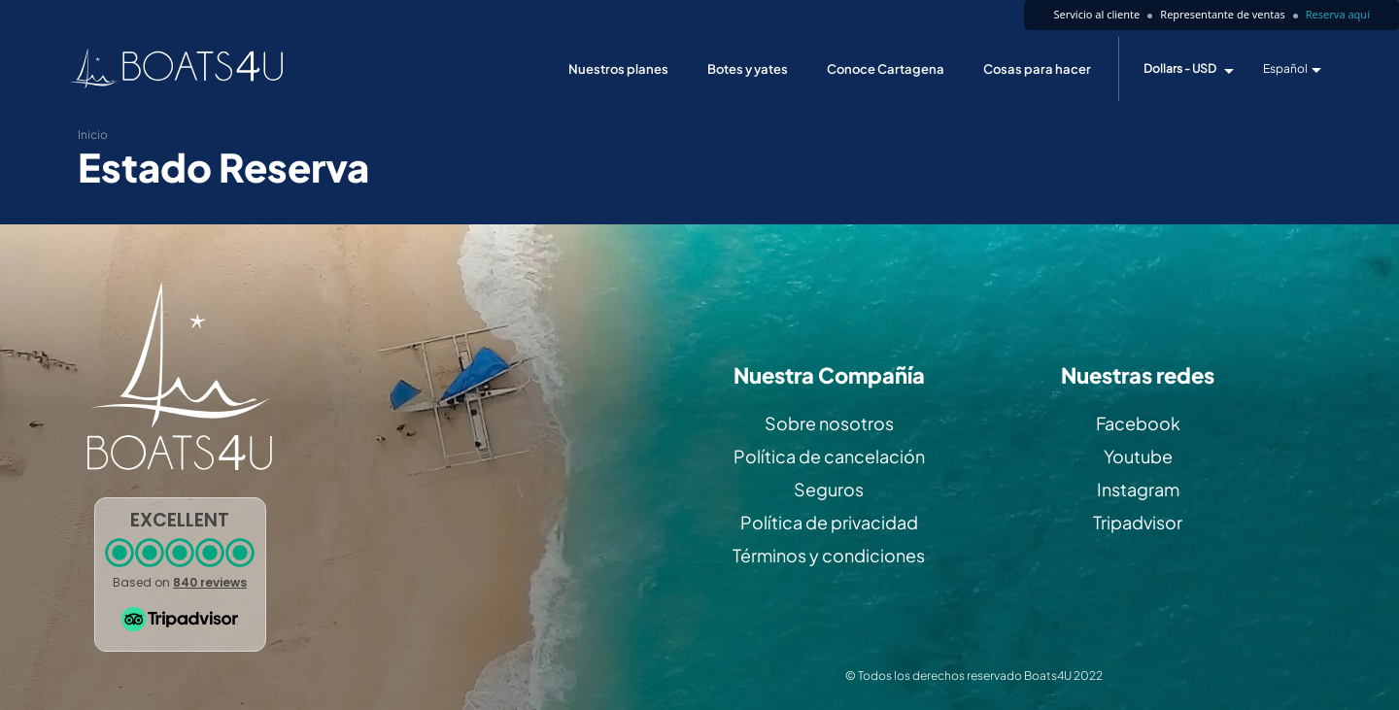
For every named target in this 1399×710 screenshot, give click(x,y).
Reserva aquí (1338, 14)
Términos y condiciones (829, 555)
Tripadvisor (1137, 522)
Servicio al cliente (1096, 14)
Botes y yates (747, 69)
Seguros (829, 489)
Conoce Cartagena (885, 69)
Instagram (1138, 489)
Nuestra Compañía (829, 375)
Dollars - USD (1179, 69)
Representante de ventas (1222, 14)
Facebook (1138, 423)
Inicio (93, 134)
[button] (180, 574)
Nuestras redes (1137, 375)
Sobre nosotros (829, 423)
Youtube (1138, 456)
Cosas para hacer (1037, 69)
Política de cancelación (829, 456)
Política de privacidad (829, 522)
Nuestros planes (618, 69)
